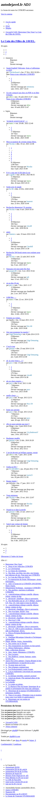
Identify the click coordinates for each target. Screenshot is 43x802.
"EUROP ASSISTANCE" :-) (16, 121)
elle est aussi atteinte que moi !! (18, 424)
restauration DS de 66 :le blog (17, 771)
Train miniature (12, 495)
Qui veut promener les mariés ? (17, 332)
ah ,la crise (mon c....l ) (14, 361)
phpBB (14, 730)
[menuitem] (8, 26)
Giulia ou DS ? (11, 467)
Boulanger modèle (13, 438)
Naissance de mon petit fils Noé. (18, 269)
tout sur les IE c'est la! (14, 784)
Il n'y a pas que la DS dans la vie (18, 173)
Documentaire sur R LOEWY (16, 794)
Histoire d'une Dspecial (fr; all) (17, 776)
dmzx (18, 740)
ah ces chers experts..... (14, 381)
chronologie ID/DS (12, 767)
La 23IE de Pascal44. (13, 780)
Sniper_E (32, 740)
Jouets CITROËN (12, 790)
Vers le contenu (6, 14)
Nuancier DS (10, 792)
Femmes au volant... (13, 318)
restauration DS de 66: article (16, 769)
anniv (8, 232)
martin (24, 740)
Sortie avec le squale (13, 187)
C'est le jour (10, 346)
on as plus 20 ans (12, 283)
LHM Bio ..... (11, 297)
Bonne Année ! (11, 481)
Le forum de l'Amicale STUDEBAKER (20, 796)
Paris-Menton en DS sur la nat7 (17, 778)
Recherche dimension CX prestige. (19, 207)
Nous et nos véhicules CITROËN (22, 74)
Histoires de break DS (14, 773)
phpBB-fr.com (15, 736)
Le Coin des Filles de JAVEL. (18, 41)
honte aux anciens (12, 410)
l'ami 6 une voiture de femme (17, 524)
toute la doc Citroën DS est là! (17, 782)
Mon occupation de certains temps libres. (21, 142)
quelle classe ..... (12, 395)
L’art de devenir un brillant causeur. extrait (22, 453)
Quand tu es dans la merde (16, 510)
